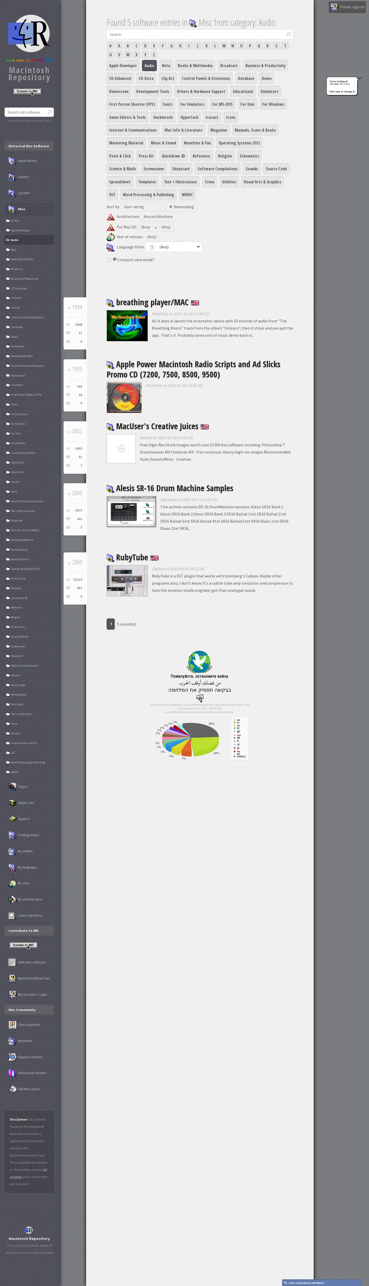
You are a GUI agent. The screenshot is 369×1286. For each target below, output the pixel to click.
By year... (20, 883)
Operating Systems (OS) (239, 143)
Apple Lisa (21, 803)
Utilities (229, 182)
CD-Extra (146, 78)
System (19, 193)
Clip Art (167, 78)
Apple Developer (123, 65)
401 (79, 519)
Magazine (218, 130)
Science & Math (122, 169)
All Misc (15, 220)
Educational (243, 91)
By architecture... (26, 899)
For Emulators (192, 104)
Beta (166, 65)
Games (18, 177)
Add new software (27, 962)
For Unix (247, 104)
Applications (22, 161)
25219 (77, 579)
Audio (149, 65)
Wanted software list (29, 978)
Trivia (209, 182)
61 (80, 457)
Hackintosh (163, 117)
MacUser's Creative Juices (158, 425)
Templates (147, 182)
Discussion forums (27, 1073)
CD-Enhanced (120, 78)
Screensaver (154, 169)
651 (79, 588)
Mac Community (22, 1009)
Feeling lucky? (23, 835)
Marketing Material (126, 143)
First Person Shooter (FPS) (132, 104)
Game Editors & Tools (127, 117)
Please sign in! (347, 7)
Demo (267, 78)
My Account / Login (27, 994)
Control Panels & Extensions (206, 78)
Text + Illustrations (180, 182)
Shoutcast (181, 169)
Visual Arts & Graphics (262, 182)
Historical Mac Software (28, 146)
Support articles (25, 1057)
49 (80, 395)
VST (112, 194)
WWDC (187, 194)
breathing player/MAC (153, 302)
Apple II (18, 819)
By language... (23, 867)
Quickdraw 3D (173, 156)
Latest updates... (26, 915)
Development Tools (152, 91)
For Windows (273, 104)
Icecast (212, 117)
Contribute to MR (23, 930)
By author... (21, 851)
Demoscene (119, 91)
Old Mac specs (24, 1089)
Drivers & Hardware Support (201, 91)
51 (80, 333)
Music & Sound (163, 143)
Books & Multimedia (195, 65)
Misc (16, 209)
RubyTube (133, 557)
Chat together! (24, 1025)
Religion (225, 156)
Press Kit (146, 156)
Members (20, 1041)
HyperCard (189, 117)
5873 (78, 510)
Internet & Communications (133, 130)
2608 (78, 324)
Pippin (17, 787)
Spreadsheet (120, 182)
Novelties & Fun (197, 143)
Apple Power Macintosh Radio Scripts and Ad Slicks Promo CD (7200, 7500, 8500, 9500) (193, 369)
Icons (230, 117)
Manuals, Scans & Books (255, 130)
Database (246, 78)
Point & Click (120, 156)
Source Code (276, 169)
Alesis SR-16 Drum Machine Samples (170, 487)
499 (79, 386)
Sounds (252, 169)
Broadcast (229, 65)
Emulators (269, 91)
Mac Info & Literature (183, 130)
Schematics (249, 156)
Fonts (167, 104)
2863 (78, 448)
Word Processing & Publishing (148, 194)
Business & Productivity (265, 65)
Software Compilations (218, 169)
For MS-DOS (222, 104)
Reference (201, 156)
